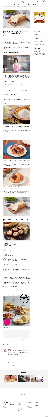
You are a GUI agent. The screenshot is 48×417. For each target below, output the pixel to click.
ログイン (38, 1)
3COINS (35, 31)
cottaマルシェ (36, 37)
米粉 (26, 339)
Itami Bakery (41, 41)
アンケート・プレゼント (26, 4)
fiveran (40, 38)
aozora (39, 31)
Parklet (40, 44)
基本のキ (28, 406)
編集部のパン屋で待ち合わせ (21, 408)
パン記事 (9, 4)
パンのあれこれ (19, 404)
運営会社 (36, 408)
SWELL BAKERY (39, 48)
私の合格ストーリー (29, 407)
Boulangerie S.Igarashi (37, 34)
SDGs (35, 48)
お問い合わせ (4, 406)
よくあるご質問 (36, 402)
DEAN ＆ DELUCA (41, 37)
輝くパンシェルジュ (20, 409)
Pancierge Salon (36, 44)
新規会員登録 (43, 1)
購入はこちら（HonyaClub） (6, 327)
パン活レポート (19, 4)
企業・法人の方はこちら (5, 407)
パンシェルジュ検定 (34, 4)
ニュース (19, 403)
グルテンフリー (12, 339)
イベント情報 (19, 402)
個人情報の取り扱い (37, 405)
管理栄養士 (23, 339)
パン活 (14, 4)
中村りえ (20, 339)
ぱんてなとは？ (43, 0)
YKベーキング (36, 51)
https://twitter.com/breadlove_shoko (11, 365)
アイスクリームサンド (41, 51)
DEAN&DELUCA (36, 38)
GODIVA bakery (36, 41)
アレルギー (5, 339)
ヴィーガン (9, 339)
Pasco (43, 44)
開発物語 (19, 410)
